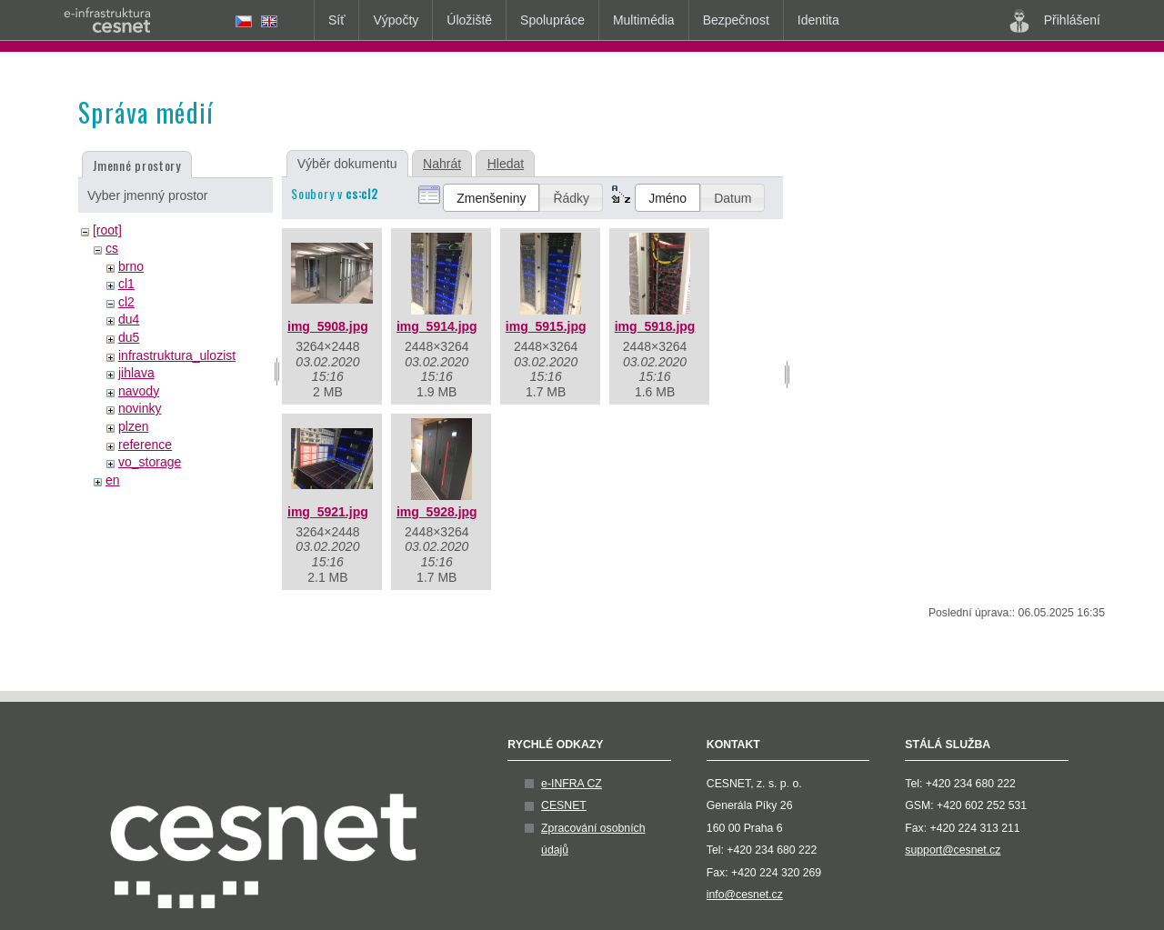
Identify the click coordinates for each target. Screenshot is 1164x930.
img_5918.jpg (655, 326)
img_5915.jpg (546, 326)
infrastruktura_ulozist (177, 355)
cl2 (126, 302)
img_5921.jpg (327, 512)
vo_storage (149, 462)
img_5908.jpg (327, 326)
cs (111, 248)
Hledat (505, 163)
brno (131, 266)
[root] (107, 230)
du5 (128, 337)
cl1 (126, 283)
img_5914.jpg (436, 326)
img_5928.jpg (436, 512)
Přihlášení (1054, 21)
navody (138, 391)
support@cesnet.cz (952, 850)
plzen (133, 426)
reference (145, 444)
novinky (139, 408)
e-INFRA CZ (571, 783)
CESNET (564, 805)
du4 (128, 319)
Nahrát (442, 163)
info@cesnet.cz (745, 894)
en (112, 480)
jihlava (136, 372)
